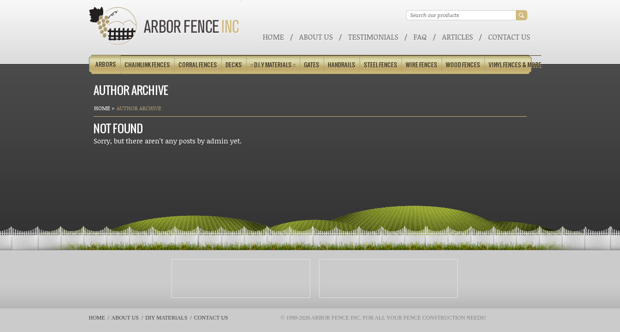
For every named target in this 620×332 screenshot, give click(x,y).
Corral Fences (197, 64)
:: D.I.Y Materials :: (272, 64)
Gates (311, 64)
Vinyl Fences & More (515, 64)
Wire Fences (421, 64)
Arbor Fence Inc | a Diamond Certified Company (164, 26)
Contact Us (509, 36)
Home (273, 36)
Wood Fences (463, 64)
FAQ (420, 36)
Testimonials (373, 36)
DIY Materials (166, 317)
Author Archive (139, 108)
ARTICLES (457, 36)
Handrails (341, 64)
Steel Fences (380, 64)
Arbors (105, 64)
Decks (233, 64)
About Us (316, 36)
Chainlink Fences (147, 64)
